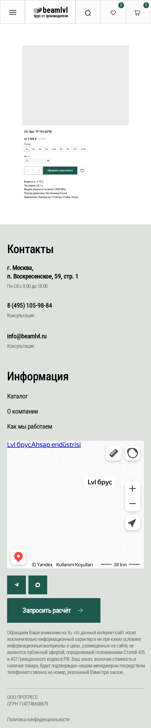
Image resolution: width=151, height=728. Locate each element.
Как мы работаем (29, 426)
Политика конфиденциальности (38, 719)
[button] (53, 610)
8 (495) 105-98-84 (29, 305)
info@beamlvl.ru (26, 336)
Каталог (17, 396)
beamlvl (55, 10)
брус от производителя (51, 16)
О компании (22, 411)
